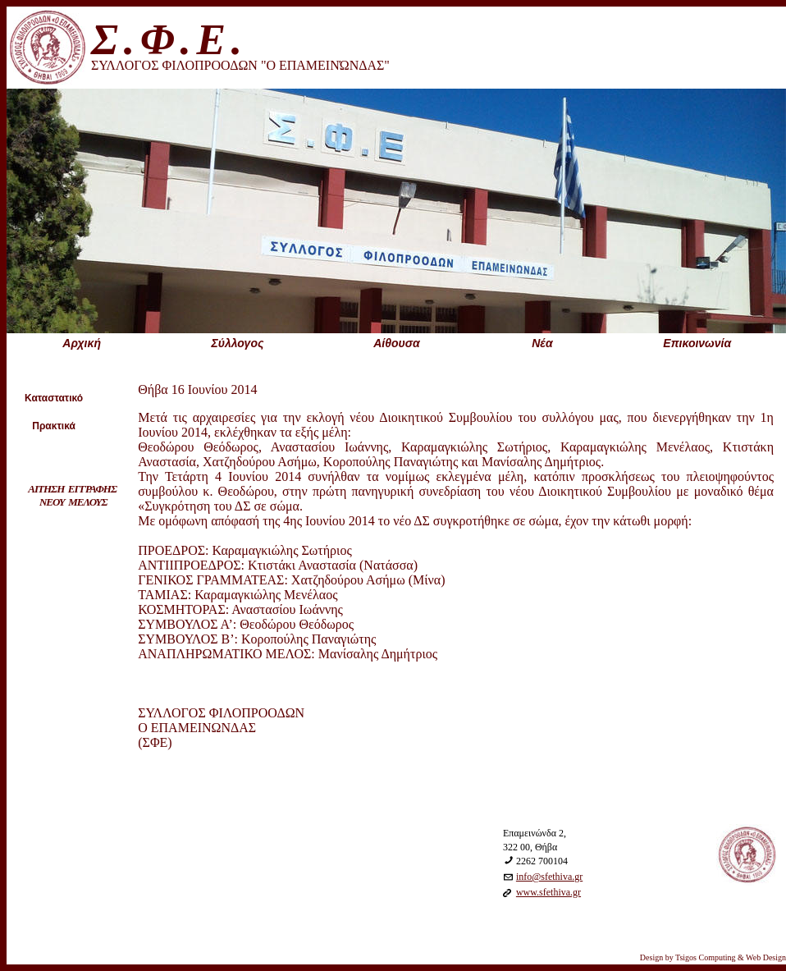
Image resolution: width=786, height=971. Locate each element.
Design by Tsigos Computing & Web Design (713, 957)
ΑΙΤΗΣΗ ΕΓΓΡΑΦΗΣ (72, 489)
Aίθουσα (396, 343)
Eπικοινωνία (697, 343)
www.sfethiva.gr (548, 892)
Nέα (542, 343)
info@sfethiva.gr (549, 876)
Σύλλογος (237, 343)
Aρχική (81, 343)
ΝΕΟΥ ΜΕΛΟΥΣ (72, 502)
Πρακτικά (53, 426)
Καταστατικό (54, 398)
